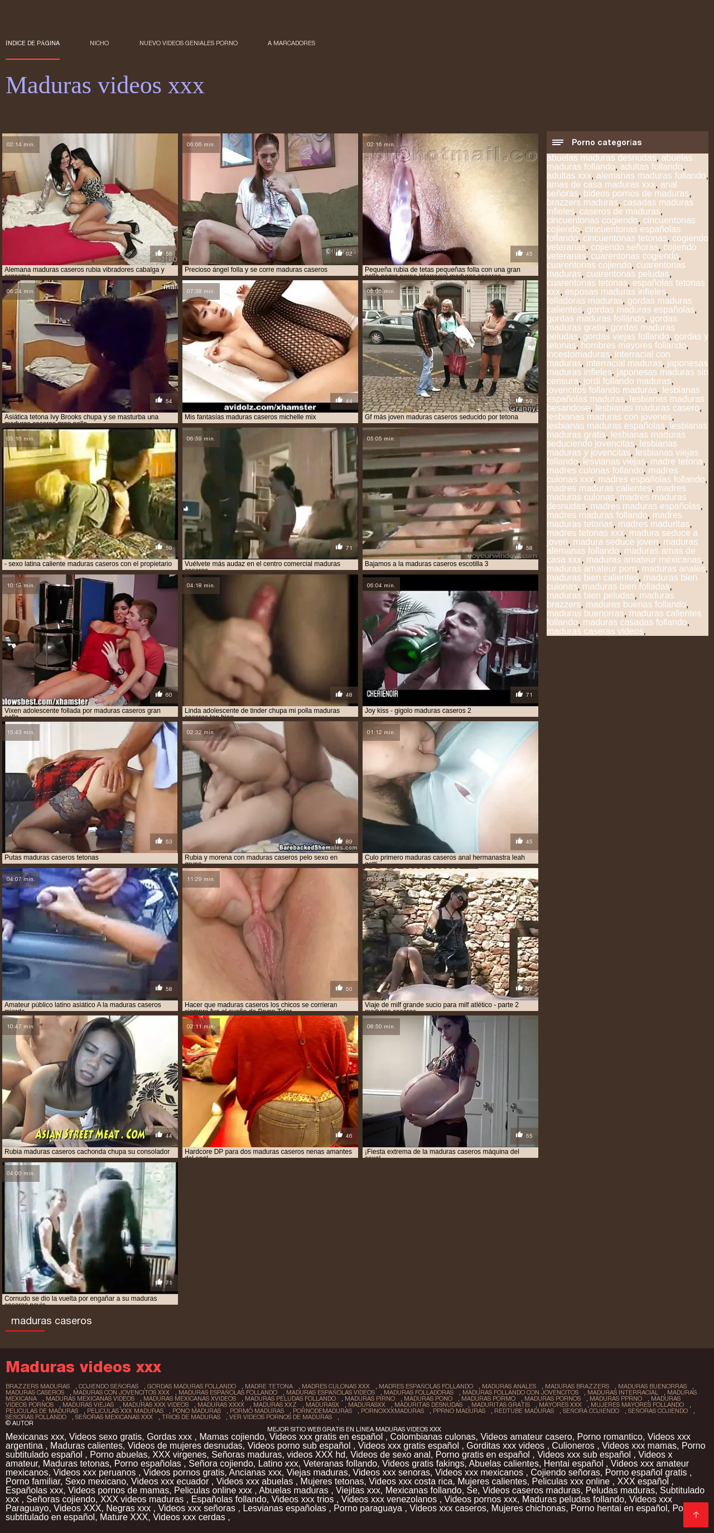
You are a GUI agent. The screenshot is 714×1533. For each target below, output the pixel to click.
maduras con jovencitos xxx (121, 1392)
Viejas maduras (317, 1472)
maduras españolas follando (227, 1392)
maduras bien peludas (590, 595)
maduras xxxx (220, 1404)
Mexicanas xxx (35, 1436)
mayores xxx (560, 1404)
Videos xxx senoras (391, 1472)
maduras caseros (35, 1392)
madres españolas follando (651, 479)
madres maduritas (653, 524)
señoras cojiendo (658, 1410)
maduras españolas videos (330, 1392)
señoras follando (36, 1417)
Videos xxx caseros (447, 1508)
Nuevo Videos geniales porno (188, 43)
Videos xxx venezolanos (390, 1499)
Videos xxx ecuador (171, 1481)
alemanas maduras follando (651, 175)
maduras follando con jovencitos (520, 1392)
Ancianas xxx (255, 1472)
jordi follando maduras (627, 381)
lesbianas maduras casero (647, 408)
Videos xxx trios (304, 1499)
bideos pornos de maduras (636, 193)
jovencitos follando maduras (602, 390)
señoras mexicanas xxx (114, 1417)
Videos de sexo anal (390, 1454)
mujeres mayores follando (637, 1404)
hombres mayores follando (633, 345)
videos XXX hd (316, 1454)
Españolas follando (229, 1499)
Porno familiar (33, 1481)
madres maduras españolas (645, 506)
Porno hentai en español (619, 1508)
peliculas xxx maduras (125, 1410)
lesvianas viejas (614, 461)
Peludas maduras (620, 1490)
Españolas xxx (34, 1490)
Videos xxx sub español (585, 1454)
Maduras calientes (86, 1445)
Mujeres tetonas (332, 1481)
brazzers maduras (582, 202)
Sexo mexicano (95, 1481)
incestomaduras (578, 354)
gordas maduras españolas (640, 309)
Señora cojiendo (221, 1463)
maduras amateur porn (592, 568)
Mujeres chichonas (528, 1508)
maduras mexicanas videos (90, 1398)
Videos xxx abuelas (256, 1481)
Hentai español (575, 1463)
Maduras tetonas (76, 1463)
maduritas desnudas (428, 1404)
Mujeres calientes (492, 1481)
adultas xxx (569, 175)
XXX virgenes (179, 1454)
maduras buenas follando (636, 604)
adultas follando (651, 166)
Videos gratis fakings (423, 1463)
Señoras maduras (246, 1454)
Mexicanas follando (423, 1490)
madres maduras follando (597, 515)
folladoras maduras (585, 300)
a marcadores (291, 43)
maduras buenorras (585, 613)
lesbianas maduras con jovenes (609, 416)
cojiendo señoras (624, 247)
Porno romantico (610, 1436)
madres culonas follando (595, 470)
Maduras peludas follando (573, 1499)
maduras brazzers (577, 1386)
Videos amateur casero (526, 1436)
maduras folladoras (419, 1392)
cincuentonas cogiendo (592, 220)
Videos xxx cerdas (190, 1517)
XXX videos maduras (143, 1499)
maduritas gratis (500, 1404)
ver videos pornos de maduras (280, 1417)
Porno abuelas (118, 1454)
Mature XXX (124, 1517)
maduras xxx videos (156, 1404)
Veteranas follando (340, 1463)
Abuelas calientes (503, 1463)
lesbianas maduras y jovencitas (612, 448)
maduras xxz (275, 1404)
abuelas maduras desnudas (602, 157)
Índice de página (33, 43)
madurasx (322, 1404)
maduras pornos (552, 1398)
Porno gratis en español (484, 1454)
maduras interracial (622, 1392)
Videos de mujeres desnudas (185, 1445)
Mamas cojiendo (231, 1436)
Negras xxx (129, 1508)
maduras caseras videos (595, 631)
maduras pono (428, 1398)
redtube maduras (524, 1410)
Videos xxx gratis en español (327, 1436)
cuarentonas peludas (627, 274)
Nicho (99, 43)
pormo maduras (257, 1410)
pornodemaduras (322, 1410)
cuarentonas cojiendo (589, 265)
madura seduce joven (615, 542)
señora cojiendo (591, 1410)
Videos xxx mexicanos (480, 1472)
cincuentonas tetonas (625, 238)
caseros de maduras (620, 211)
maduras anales (674, 568)
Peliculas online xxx (214, 1490)
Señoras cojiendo (60, 1499)
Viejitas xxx (358, 1490)
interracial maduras (624, 363)
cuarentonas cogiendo (634, 256)
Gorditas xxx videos (506, 1445)
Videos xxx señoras (198, 1508)
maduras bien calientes (593, 577)
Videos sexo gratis (105, 1436)
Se (472, 1490)
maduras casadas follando (635, 622)
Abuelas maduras (295, 1490)
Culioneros (574, 1445)
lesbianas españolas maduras (623, 394)
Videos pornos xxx (481, 1499)
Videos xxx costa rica (410, 1481)
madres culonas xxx (336, 1386)
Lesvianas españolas (286, 1508)
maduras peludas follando (290, 1398)
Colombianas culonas (433, 1436)
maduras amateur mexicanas (643, 559)
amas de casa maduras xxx (601, 184)
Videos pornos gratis (184, 1472)
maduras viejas (88, 1404)
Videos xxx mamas (639, 1445)
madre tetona (676, 461)
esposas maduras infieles (615, 291)
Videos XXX (77, 1508)
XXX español (644, 1481)
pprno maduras (459, 1410)
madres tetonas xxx (585, 533)
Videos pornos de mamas (118, 1490)
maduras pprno (616, 1398)
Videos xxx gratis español (410, 1445)
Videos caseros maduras (532, 1490)
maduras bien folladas (626, 586)
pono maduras (196, 1410)
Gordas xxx (170, 1436)
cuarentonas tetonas (587, 283)
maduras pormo (488, 1398)
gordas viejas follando (626, 336)
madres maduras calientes (599, 488)
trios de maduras (191, 1417)
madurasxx (366, 1404)
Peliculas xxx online (572, 1481)
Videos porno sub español (300, 1445)
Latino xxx (278, 1463)
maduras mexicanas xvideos (189, 1398)
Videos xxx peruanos (95, 1472)
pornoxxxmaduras (392, 1410)
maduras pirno (370, 1398)
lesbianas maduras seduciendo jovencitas (616, 439)
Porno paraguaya (369, 1508)
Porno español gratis (647, 1472)
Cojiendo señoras (565, 1472)
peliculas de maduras (42, 1410)
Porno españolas (149, 1463)
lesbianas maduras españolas (606, 425)
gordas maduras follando (596, 318)
